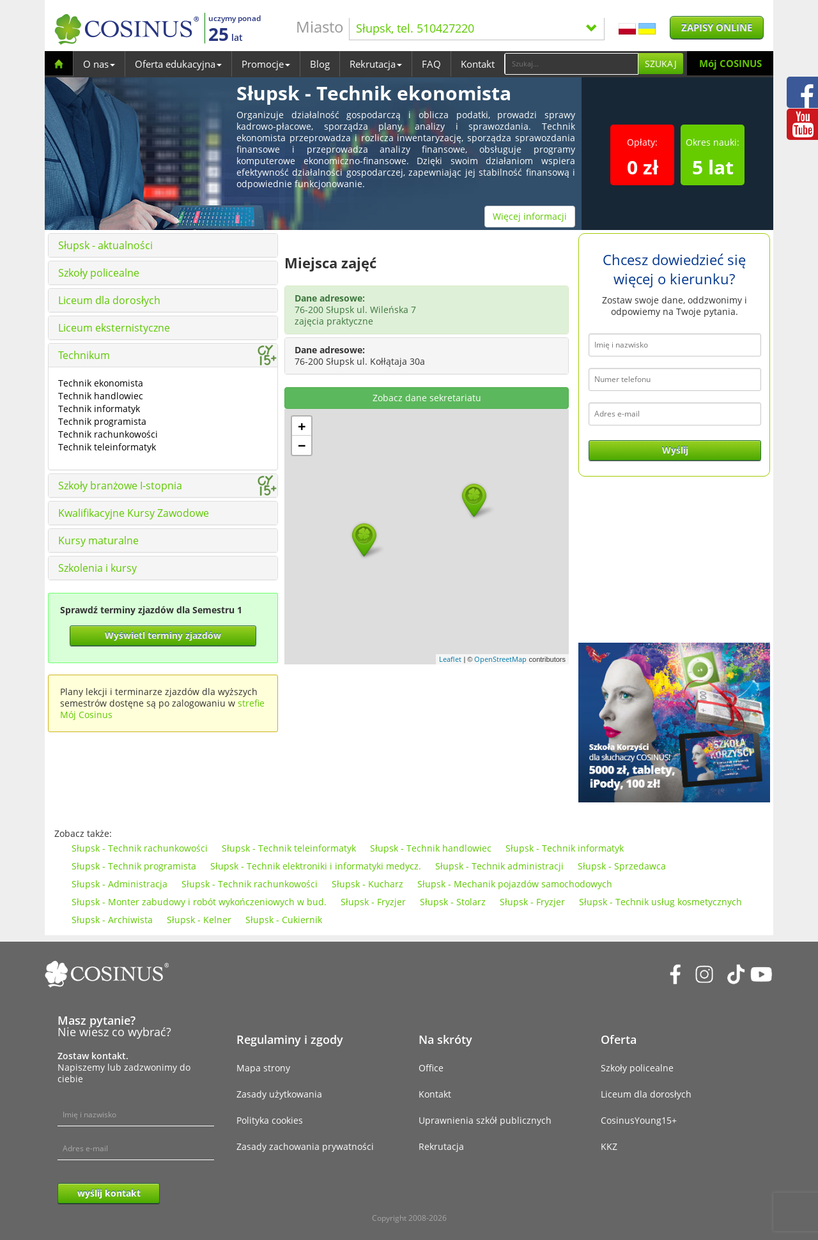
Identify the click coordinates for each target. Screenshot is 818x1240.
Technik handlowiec (100, 396)
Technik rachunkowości (108, 434)
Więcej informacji (530, 216)
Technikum (84, 355)
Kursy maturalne (98, 540)
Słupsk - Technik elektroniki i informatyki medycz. (315, 866)
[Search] (571, 64)
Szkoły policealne (98, 273)
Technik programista (102, 421)
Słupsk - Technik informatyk (564, 848)
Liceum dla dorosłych (109, 300)
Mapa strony (263, 1068)
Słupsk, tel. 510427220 (477, 28)
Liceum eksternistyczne (114, 328)
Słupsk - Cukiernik (283, 920)
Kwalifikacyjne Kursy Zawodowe (133, 513)
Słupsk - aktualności (105, 245)
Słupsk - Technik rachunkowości (140, 848)
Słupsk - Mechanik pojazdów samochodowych (514, 884)
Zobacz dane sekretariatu (427, 398)
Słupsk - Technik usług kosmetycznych (660, 902)
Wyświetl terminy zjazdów (163, 635)
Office (431, 1068)
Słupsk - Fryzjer (373, 902)
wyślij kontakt (109, 1193)
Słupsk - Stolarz (453, 902)
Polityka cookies (269, 1120)
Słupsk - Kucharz (367, 884)
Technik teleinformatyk (107, 447)
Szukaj (661, 63)
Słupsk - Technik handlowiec (430, 848)
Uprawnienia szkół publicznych (485, 1120)
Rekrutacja (376, 63)
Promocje (266, 63)
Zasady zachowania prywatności (305, 1146)
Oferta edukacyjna (178, 63)
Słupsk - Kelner (199, 920)
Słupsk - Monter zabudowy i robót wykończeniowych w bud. (199, 902)
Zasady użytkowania (279, 1094)
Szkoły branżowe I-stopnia (120, 485)
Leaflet (450, 659)
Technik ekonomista (100, 383)
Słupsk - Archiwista (112, 920)
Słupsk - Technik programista (134, 866)
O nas (99, 63)
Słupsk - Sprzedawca (622, 866)
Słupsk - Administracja (119, 884)
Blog (320, 63)
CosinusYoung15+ (639, 1120)
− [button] (302, 445)
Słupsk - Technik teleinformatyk (289, 848)
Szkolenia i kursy (97, 568)
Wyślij (675, 450)
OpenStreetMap (500, 659)
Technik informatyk (99, 408)
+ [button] (302, 426)
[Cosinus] (126, 29)
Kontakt (478, 63)
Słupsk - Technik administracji (499, 866)
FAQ (431, 63)
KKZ (609, 1146)
